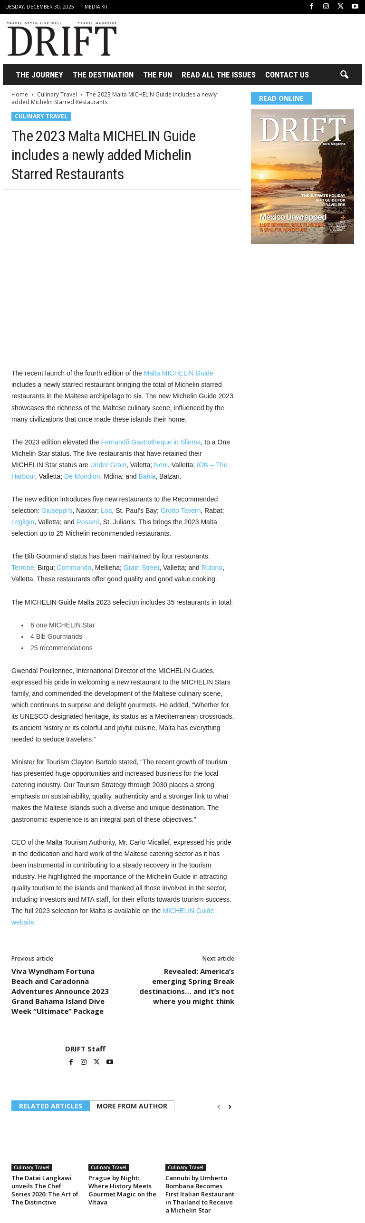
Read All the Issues (219, 74)
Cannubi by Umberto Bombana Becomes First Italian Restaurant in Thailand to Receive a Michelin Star (199, 1194)
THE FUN (157, 74)
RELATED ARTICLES (50, 1105)
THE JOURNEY (39, 74)
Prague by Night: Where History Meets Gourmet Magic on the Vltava (122, 1190)
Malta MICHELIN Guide (178, 373)
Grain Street (141, 567)
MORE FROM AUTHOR (131, 1105)
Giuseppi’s (56, 510)
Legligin (22, 522)
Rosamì (88, 522)
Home (19, 94)
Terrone (22, 567)
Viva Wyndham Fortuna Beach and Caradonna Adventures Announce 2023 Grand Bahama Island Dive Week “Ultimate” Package (60, 991)
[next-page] (229, 1107)
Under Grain (108, 465)
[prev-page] (218, 1107)
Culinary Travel (57, 94)
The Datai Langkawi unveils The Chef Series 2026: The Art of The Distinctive (44, 1190)
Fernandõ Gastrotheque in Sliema (151, 442)
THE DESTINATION (103, 74)
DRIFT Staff (85, 1048)
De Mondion (82, 476)
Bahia (146, 476)
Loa (106, 510)
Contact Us (287, 74)
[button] (344, 75)
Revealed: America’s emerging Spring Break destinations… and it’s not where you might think (186, 986)
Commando (74, 567)
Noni (161, 465)
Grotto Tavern (181, 510)
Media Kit (96, 6)
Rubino (212, 567)
